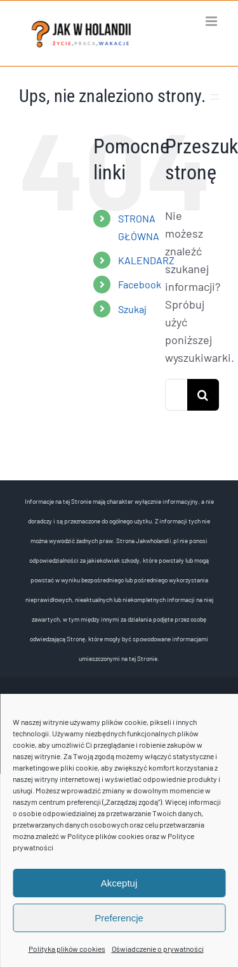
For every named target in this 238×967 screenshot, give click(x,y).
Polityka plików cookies (67, 948)
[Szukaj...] (176, 395)
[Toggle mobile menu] (212, 21)
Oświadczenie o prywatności (158, 948)
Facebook (139, 284)
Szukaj (132, 309)
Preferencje (119, 918)
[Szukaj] (203, 395)
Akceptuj (119, 883)
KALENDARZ (146, 260)
